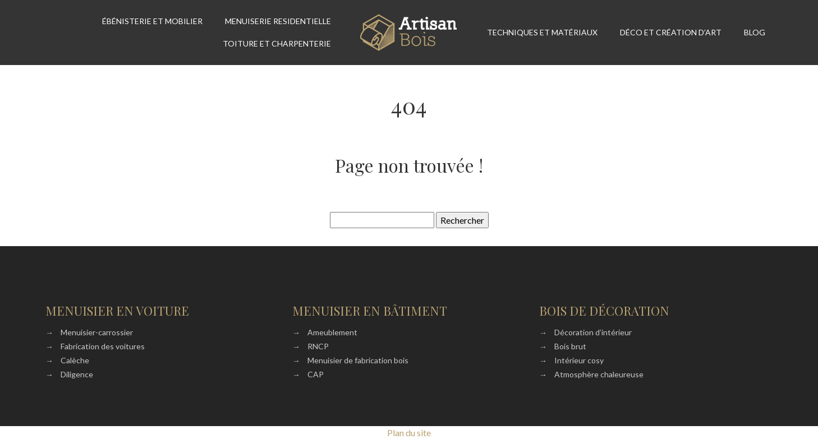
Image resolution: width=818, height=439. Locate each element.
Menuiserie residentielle (278, 21)
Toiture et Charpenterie (277, 43)
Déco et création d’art (671, 32)
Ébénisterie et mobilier (152, 21)
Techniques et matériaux (542, 32)
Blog (754, 32)
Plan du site (409, 432)
